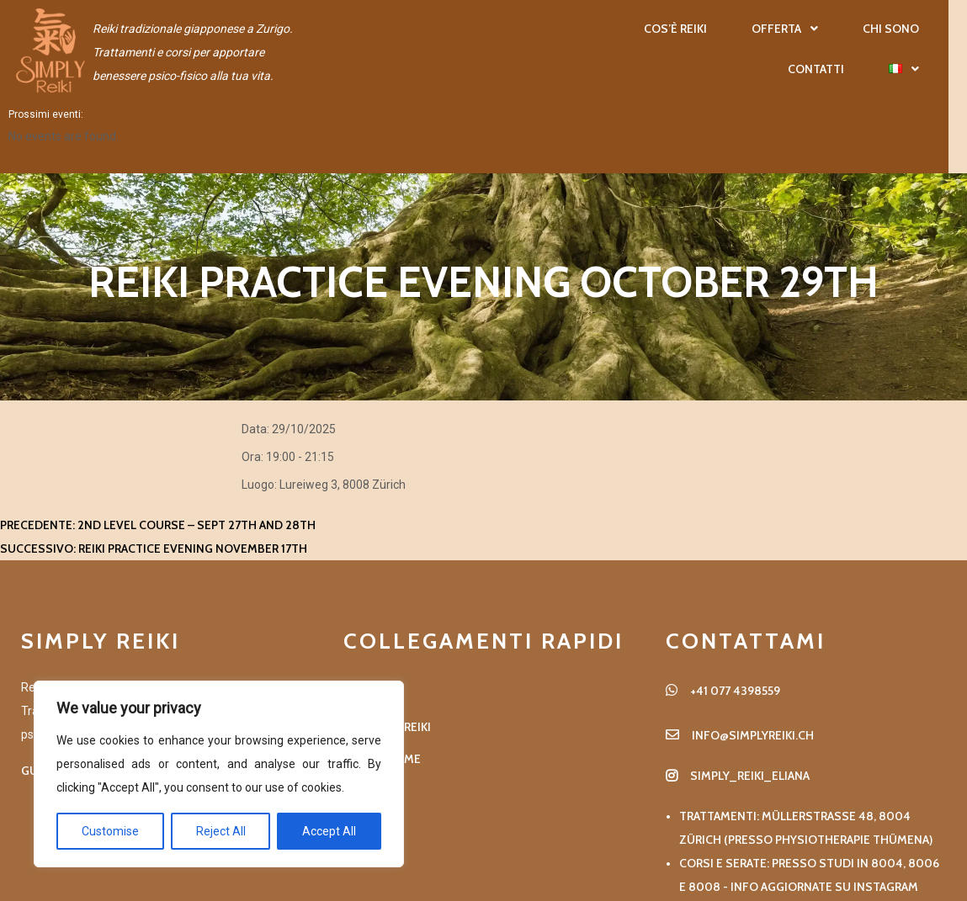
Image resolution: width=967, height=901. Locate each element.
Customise (110, 831)
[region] (219, 774)
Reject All (221, 831)
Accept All (329, 831)
